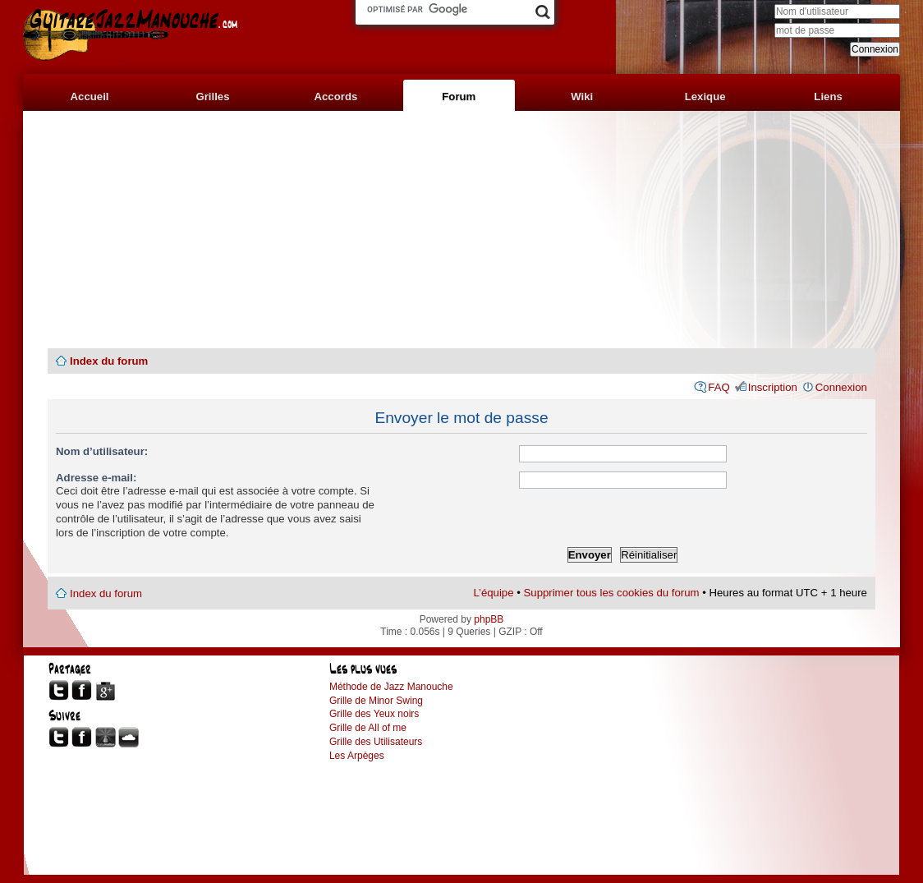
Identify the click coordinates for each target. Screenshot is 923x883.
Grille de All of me (367, 728)
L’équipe (493, 592)
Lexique (705, 96)
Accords (336, 96)
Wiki (582, 96)
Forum (458, 96)
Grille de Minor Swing (376, 700)
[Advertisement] (461, 230)
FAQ (718, 387)
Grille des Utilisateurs (375, 741)
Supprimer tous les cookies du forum (612, 592)
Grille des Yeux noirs (374, 714)
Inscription (772, 387)
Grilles (212, 96)
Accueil (90, 96)
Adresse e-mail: (96, 477)
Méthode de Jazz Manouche (391, 686)
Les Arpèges (356, 755)
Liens (828, 96)
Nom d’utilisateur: (102, 451)
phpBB (488, 619)
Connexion (841, 387)
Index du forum (109, 361)
